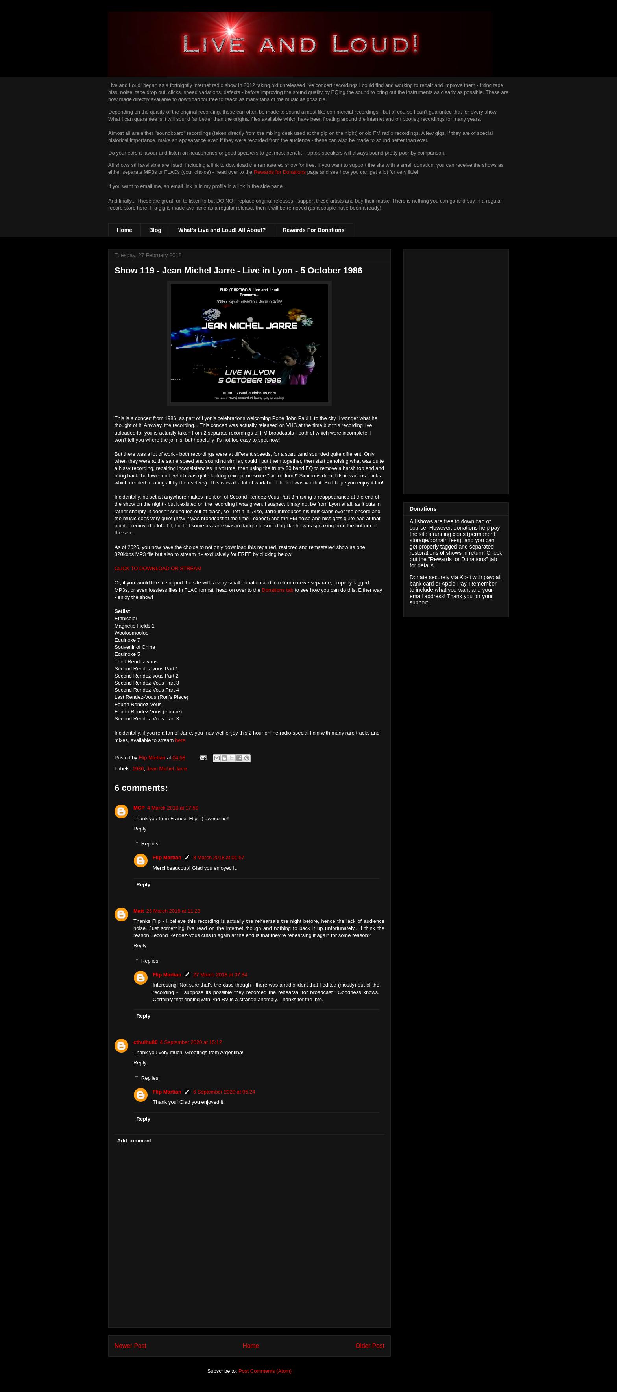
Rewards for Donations (280, 172)
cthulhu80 (145, 1042)
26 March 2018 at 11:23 (173, 911)
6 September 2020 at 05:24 (224, 1092)
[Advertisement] (456, 370)
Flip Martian (167, 857)
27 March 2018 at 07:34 (220, 975)
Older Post (369, 1345)
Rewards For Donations (313, 230)
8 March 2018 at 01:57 (218, 857)
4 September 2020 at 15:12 (191, 1042)
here (180, 740)
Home (124, 230)
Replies (149, 844)
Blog (155, 230)
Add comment (134, 1140)
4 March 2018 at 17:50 (172, 808)
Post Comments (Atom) (265, 1371)
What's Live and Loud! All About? (222, 230)
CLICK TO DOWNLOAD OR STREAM (158, 568)
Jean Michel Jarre (167, 768)
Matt (138, 911)
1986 (138, 768)
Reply (139, 829)
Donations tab (277, 590)
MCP (139, 808)
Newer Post (130, 1345)
